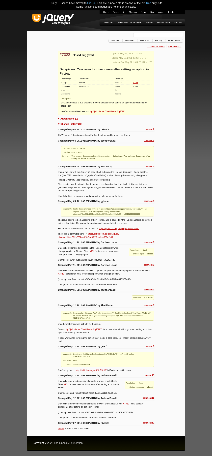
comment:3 (149, 166)
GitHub (91, 3)
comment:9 (149, 346)
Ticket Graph (144, 40)
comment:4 (149, 201)
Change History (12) (71, 124)
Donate (170, 12)
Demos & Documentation (129, 22)
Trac (148, 3)
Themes (149, 22)
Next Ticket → (174, 46)
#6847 (61, 428)
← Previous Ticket (156, 46)
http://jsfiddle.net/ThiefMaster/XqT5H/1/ (106, 111)
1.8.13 (135, 83)
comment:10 (148, 375)
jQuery (106, 12)
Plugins (116, 12)
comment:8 (149, 305)
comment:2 (149, 140)
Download (108, 22)
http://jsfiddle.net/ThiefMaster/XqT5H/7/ (82, 329)
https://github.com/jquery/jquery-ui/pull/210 (117, 228)
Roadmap (158, 40)
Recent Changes (174, 40)
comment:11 (148, 398)
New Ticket (115, 40)
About (160, 12)
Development (163, 22)
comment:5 (149, 242)
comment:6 (149, 265)
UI (124, 12)
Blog (152, 12)
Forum (143, 12)
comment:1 (149, 129)
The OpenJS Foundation (68, 443)
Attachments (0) (69, 118)
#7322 (65, 55)
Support (178, 22)
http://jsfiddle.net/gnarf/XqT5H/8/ (89, 370)
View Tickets (129, 40)
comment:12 (148, 423)
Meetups (133, 12)
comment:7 (149, 290)
